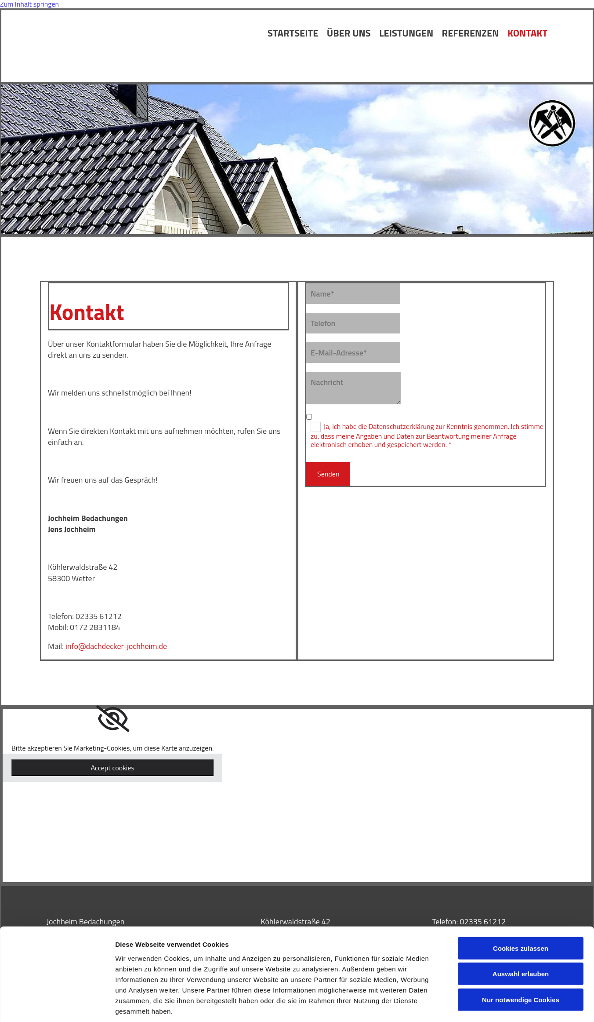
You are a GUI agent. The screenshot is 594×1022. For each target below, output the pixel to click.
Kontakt (527, 33)
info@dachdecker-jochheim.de (116, 646)
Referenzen (470, 33)
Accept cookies (112, 767)
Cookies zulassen (520, 906)
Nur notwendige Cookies (520, 957)
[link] (112, 719)
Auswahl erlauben (521, 932)
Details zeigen (467, 1004)
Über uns (348, 33)
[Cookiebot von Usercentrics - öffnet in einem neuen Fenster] (56, 1004)
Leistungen (406, 33)
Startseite (292, 33)
